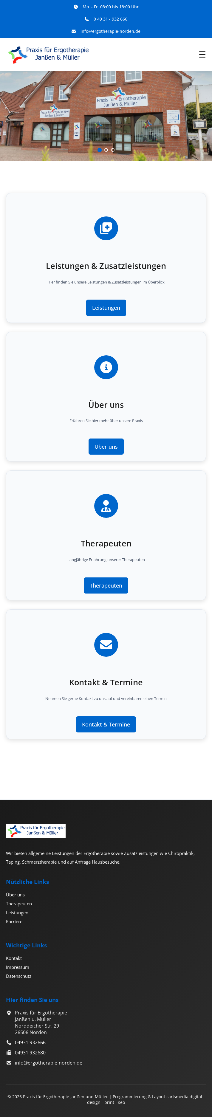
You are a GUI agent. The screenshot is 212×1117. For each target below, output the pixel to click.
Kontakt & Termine (106, 724)
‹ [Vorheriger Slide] (8, 116)
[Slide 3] (112, 150)
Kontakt (14, 958)
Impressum (17, 967)
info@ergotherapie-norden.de (48, 1062)
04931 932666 (30, 1042)
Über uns (106, 446)
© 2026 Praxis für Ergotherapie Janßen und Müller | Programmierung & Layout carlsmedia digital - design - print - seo (106, 1099)
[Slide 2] (106, 150)
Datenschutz (18, 976)
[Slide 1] (99, 150)
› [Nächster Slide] (203, 116)
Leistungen (106, 307)
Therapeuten (106, 585)
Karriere (14, 921)
